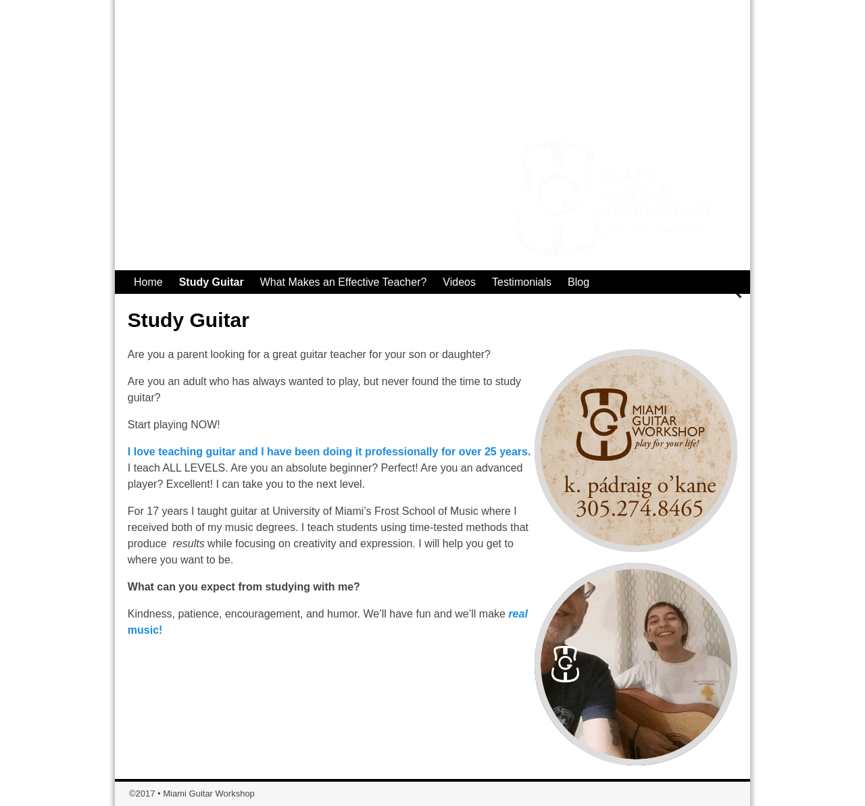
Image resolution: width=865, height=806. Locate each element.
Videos (459, 282)
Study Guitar (211, 282)
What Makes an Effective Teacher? (343, 282)
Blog (578, 282)
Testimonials (521, 282)
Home (148, 282)
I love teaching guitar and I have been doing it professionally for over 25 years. (329, 451)
